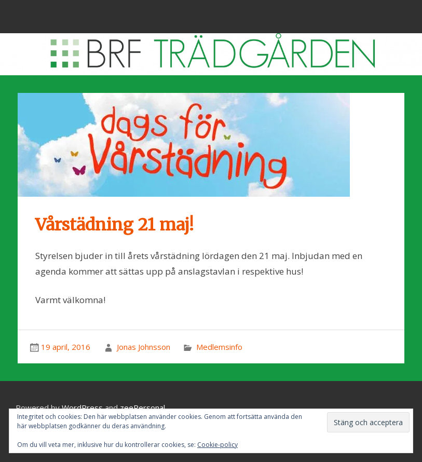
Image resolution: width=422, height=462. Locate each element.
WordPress (82, 407)
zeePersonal (142, 407)
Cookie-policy (217, 444)
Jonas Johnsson (143, 347)
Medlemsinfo (219, 347)
